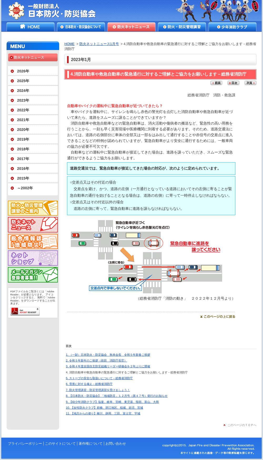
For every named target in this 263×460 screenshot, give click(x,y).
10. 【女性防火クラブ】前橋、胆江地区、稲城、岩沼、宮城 (104, 407)
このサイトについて (60, 444)
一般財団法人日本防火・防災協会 (55, 10)
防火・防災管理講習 (182, 26)
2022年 (23, 110)
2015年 (23, 178)
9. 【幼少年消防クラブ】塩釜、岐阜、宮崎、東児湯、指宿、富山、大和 (112, 401)
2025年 (23, 81)
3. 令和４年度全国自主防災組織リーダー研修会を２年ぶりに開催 (108, 366)
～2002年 (25, 188)
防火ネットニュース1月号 (99, 44)
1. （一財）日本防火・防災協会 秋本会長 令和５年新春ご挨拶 (108, 354)
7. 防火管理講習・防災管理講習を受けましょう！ (98, 390)
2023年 (23, 100)
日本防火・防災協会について (81, 26)
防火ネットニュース (131, 26)
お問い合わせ (115, 444)
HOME (30, 26)
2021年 (23, 120)
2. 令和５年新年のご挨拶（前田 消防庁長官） (96, 360)
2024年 (23, 90)
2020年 (23, 129)
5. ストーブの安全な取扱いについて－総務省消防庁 (99, 378)
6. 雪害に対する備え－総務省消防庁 (89, 383)
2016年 (23, 168)
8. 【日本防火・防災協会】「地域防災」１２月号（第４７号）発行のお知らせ (117, 395)
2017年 (23, 159)
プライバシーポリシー (25, 444)
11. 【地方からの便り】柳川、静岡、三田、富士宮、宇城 (103, 413)
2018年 (23, 149)
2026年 (23, 71)
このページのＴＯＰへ (241, 425)
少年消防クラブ (232, 26)
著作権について (91, 444)
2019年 (23, 139)
